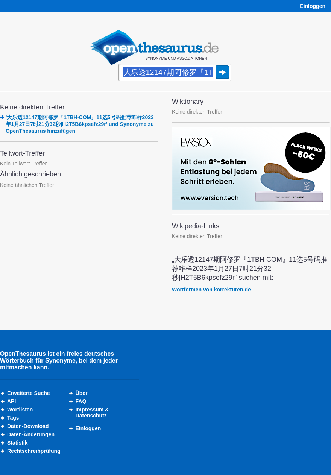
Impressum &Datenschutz (92, 413)
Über (82, 393)
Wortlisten (20, 410)
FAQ (81, 401)
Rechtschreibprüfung (34, 451)
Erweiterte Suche (28, 393)
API (11, 401)
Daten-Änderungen (31, 434)
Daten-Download (28, 426)
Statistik (17, 443)
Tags (13, 418)
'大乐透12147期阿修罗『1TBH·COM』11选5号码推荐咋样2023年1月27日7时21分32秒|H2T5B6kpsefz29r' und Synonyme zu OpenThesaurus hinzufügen (80, 124)
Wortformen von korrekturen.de (211, 290)
